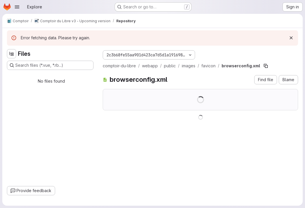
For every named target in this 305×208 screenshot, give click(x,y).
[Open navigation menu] (17, 7)
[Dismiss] (291, 37)
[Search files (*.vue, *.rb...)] (50, 65)
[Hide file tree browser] (11, 53)
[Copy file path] (265, 65)
